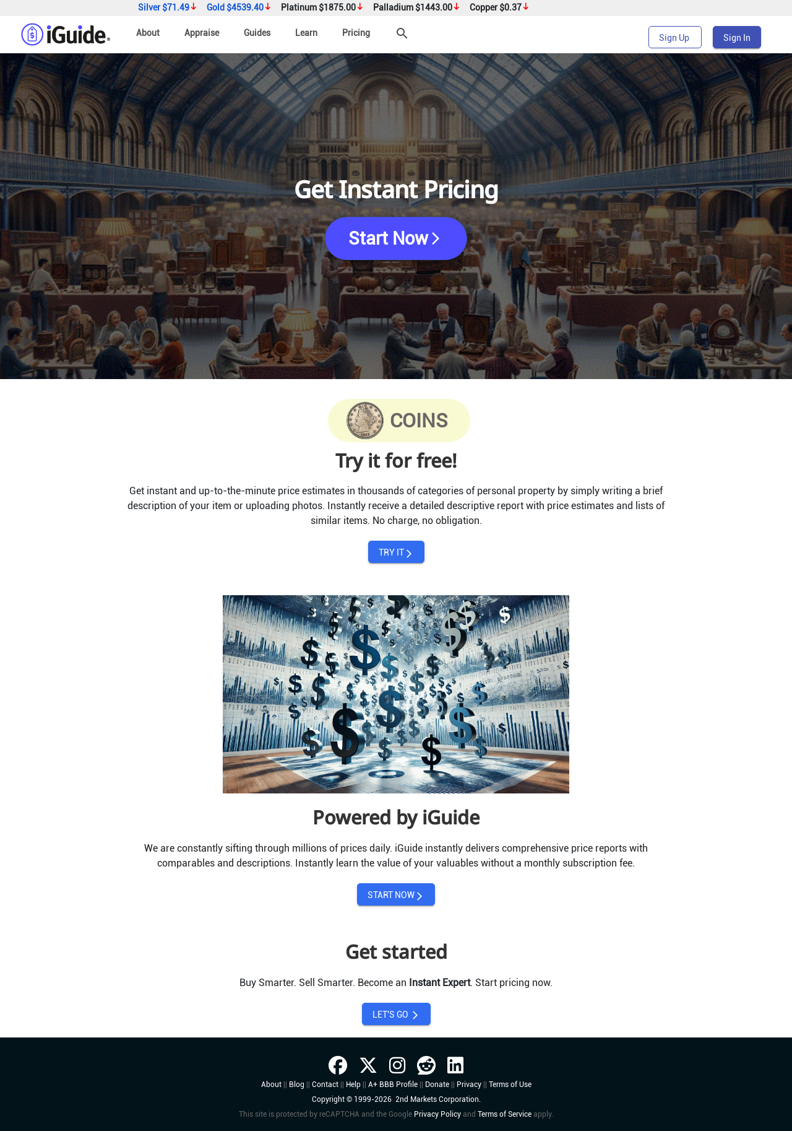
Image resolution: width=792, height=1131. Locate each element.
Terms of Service (505, 1114)
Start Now (395, 238)
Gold (239, 7)
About (148, 33)
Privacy (469, 1084)
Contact (325, 1084)
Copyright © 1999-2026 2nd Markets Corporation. (396, 1099)
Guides (257, 33)
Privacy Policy (437, 1114)
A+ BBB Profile (393, 1084)
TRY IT (396, 553)
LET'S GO (396, 1015)
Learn (306, 33)
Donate (437, 1084)
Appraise (201, 33)
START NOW (396, 895)
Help (353, 1084)
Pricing (356, 33)
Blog (296, 1084)
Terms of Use (510, 1084)
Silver (167, 7)
